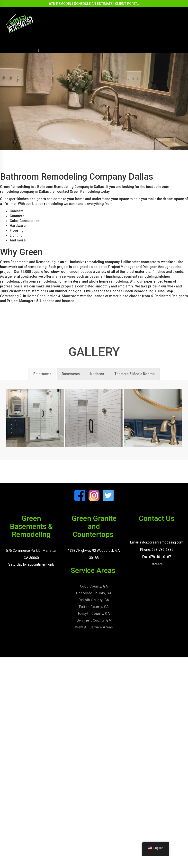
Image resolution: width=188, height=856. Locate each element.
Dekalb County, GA (94, 600)
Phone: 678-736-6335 (156, 550)
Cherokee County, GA (94, 593)
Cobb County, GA (94, 586)
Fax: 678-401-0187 (156, 557)
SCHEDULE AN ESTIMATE (93, 4)
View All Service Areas (94, 627)
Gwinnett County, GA (94, 620)
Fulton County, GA (94, 607)
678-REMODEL (60, 4)
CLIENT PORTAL (127, 4)
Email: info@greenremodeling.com (156, 542)
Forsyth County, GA (94, 614)
